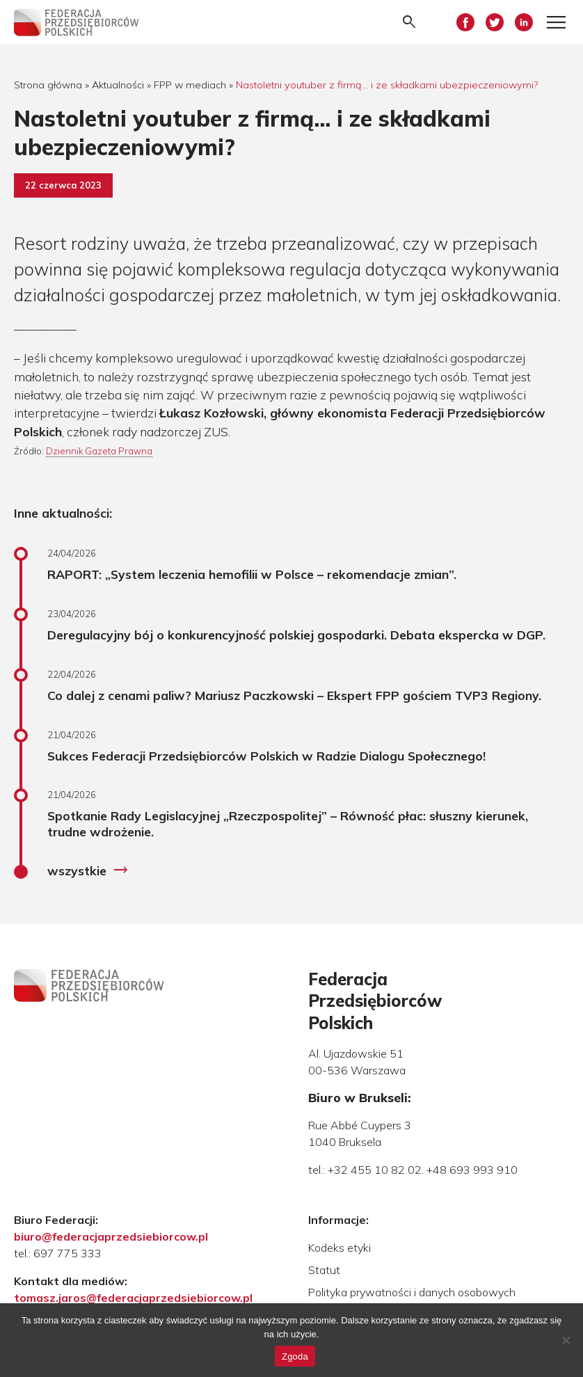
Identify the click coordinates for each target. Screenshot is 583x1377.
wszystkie (88, 870)
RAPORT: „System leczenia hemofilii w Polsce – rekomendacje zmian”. (251, 574)
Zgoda (295, 1356)
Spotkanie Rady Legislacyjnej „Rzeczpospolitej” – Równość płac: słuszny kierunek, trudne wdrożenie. (287, 823)
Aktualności (118, 85)
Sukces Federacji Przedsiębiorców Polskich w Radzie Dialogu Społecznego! (266, 755)
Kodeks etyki (339, 1248)
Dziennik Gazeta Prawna (99, 450)
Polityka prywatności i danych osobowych (412, 1292)
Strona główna (48, 85)
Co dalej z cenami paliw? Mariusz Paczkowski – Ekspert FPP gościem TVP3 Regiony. (294, 695)
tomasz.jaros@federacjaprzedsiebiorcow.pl (133, 1298)
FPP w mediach (190, 85)
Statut (324, 1270)
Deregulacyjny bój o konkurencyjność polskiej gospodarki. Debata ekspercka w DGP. (296, 634)
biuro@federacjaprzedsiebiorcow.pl (111, 1236)
